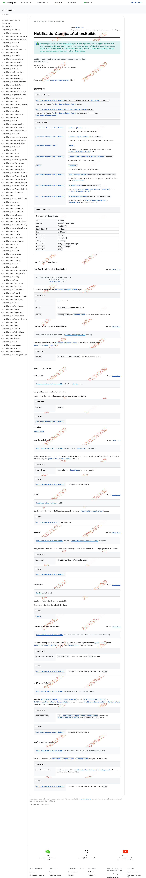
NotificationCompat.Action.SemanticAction (92, 189)
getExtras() (39, 431)
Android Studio (136, 2)
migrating (60, 48)
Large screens (72, 872)
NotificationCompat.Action (58, 80)
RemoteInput (86, 137)
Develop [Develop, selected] (57, 2)
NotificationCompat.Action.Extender (89, 157)
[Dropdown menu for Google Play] (79, 2)
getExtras (72, 166)
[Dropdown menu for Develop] (62, 2)
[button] (13, 29)
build (71, 146)
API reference (8, 10)
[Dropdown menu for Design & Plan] (48, 2)
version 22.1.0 (79, 27)
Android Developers (40, 21)
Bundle (79, 128)
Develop (50, 21)
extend (71, 157)
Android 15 (91, 872)
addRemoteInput (75, 137)
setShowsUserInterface (78, 196)
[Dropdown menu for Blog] (92, 2)
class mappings (80, 51)
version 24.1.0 (116, 627)
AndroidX (53, 46)
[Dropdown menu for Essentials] (31, 2)
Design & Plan (41, 2)
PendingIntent (96, 100)
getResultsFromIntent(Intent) (60, 459)
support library (69, 44)
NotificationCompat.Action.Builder (50, 100)
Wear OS (71, 875)
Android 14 (91, 875)
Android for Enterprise (37, 875)
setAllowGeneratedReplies (79, 175)
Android (32, 872)
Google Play (72, 2)
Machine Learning (55, 875)
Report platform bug (133, 872)
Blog (88, 2)
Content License (86, 799)
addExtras (72, 128)
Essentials (25, 2)
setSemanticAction (76, 185)
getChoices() (79, 180)
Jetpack (70, 46)
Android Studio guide (114, 874)
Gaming (51, 872)
